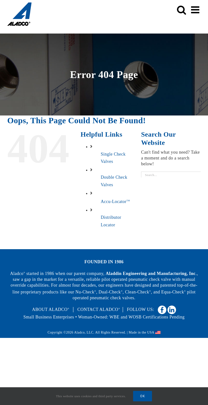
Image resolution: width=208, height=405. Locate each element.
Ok (142, 396)
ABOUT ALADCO (50, 309)
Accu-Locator (115, 201)
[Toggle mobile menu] (196, 10)
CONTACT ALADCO (98, 309)
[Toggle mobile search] (181, 10)
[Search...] (171, 175)
